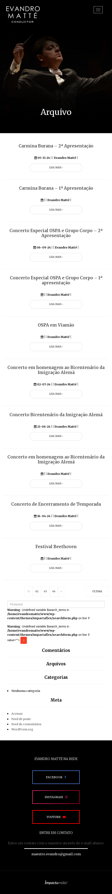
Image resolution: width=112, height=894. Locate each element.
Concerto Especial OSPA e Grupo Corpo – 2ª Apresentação (56, 233)
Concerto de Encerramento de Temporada (56, 504)
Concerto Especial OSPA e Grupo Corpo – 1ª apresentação (56, 280)
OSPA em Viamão (56, 325)
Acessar (17, 713)
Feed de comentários (26, 724)
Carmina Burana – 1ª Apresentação (56, 188)
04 (53, 591)
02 (36, 591)
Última (97, 591)
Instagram (54, 797)
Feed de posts (21, 719)
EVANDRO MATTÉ (23, 14)
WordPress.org (22, 729)
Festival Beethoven (56, 546)
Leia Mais (56, 167)
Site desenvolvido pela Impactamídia (56, 882)
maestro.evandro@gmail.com (56, 854)
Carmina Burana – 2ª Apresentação (56, 145)
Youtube (53, 817)
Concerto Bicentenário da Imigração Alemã (56, 414)
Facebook (54, 777)
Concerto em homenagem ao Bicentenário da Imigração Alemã (56, 370)
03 (45, 591)
